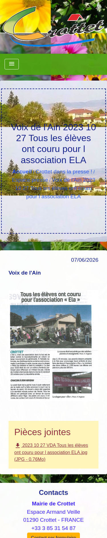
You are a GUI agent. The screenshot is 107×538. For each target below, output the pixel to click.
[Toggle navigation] (12, 64)
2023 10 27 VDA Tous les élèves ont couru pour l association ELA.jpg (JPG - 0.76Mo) (51, 452)
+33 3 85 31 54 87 (53, 528)
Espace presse (30, 180)
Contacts (53, 492)
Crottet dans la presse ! (64, 172)
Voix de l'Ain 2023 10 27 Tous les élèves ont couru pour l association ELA (55, 188)
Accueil (22, 172)
